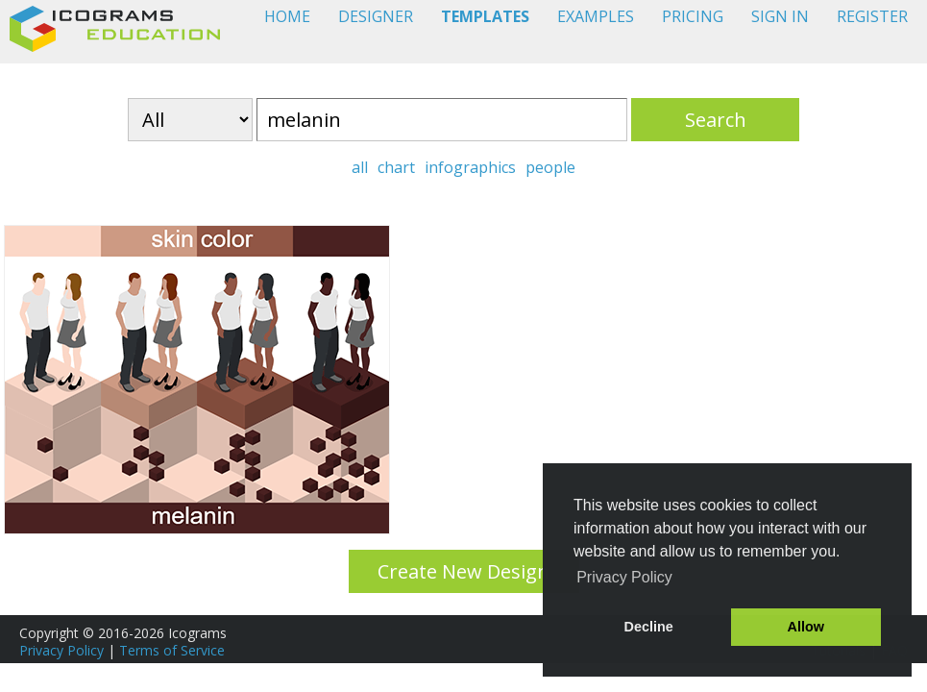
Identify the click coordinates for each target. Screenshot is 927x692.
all (360, 167)
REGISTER (872, 16)
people (550, 167)
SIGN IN (780, 16)
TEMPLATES (485, 16)
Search (715, 120)
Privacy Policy (61, 650)
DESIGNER (375, 16)
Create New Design (463, 571)
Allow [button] (806, 626)
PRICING (692, 16)
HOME (287, 16)
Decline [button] (648, 626)
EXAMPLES (595, 16)
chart (396, 167)
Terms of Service (172, 650)
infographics (470, 167)
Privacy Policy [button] (624, 577)
